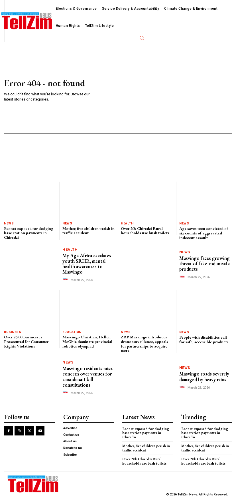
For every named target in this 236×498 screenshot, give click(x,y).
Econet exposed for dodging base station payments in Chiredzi (28, 233)
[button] (141, 37)
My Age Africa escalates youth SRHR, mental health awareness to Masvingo (86, 263)
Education (72, 331)
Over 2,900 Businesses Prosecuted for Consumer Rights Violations (26, 341)
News (9, 223)
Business (12, 331)
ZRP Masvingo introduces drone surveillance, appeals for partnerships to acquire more (144, 343)
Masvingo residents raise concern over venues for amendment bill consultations (87, 376)
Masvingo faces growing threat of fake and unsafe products (204, 263)
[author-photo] (66, 279)
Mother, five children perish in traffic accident (88, 230)
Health (127, 223)
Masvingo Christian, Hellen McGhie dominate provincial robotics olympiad (87, 341)
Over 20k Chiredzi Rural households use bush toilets (145, 230)
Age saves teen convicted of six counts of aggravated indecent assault (203, 233)
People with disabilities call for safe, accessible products (204, 339)
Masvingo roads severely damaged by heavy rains (204, 376)
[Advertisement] (165, 90)
